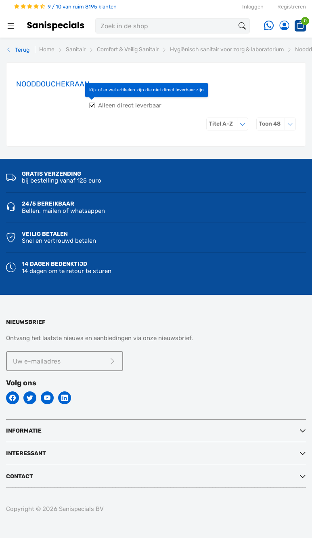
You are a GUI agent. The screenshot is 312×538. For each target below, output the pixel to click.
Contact (19, 476)
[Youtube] (47, 397)
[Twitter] (29, 397)
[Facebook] (12, 397)
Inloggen (253, 6)
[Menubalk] (11, 26)
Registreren (291, 6)
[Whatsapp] (269, 26)
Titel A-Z (228, 124)
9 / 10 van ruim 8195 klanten (65, 7)
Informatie (24, 430)
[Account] (284, 26)
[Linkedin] (64, 397)
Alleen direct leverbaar (129, 105)
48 (277, 124)
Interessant (26, 453)
